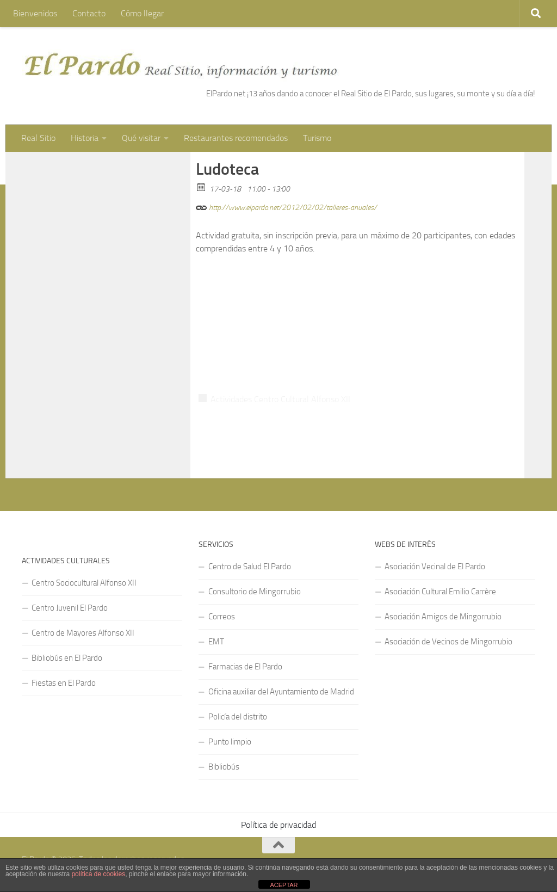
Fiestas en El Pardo (64, 683)
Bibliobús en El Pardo (67, 658)
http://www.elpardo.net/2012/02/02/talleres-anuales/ (286, 206)
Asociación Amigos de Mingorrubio (443, 617)
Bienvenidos (35, 13)
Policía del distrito (237, 717)
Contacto (89, 13)
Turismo (317, 138)
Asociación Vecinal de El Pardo (435, 566)
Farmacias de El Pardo (245, 667)
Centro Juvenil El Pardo (70, 608)
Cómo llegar (142, 13)
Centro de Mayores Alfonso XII (83, 633)
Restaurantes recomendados (236, 138)
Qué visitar (141, 138)
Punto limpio (229, 742)
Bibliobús (223, 767)
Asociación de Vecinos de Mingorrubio (448, 642)
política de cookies (98, 874)
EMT (216, 642)
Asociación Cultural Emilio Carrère (440, 591)
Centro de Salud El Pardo (249, 566)
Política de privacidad (278, 825)
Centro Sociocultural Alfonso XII (84, 583)
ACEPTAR (284, 885)
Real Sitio (38, 138)
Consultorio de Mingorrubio (254, 591)
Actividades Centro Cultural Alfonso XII (280, 399)
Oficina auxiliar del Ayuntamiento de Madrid (281, 692)
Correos (221, 617)
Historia (84, 138)
